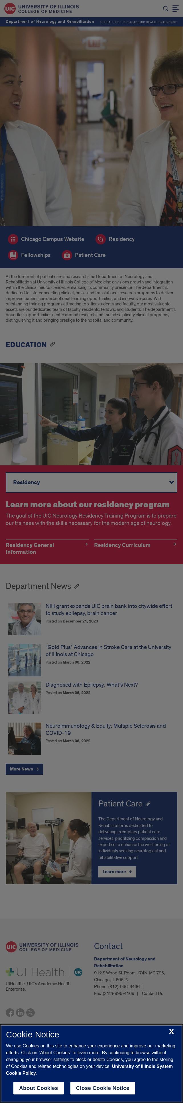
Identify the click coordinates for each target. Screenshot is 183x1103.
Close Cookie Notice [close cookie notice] (102, 1088)
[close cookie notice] (171, 1032)
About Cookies (38, 1088)
